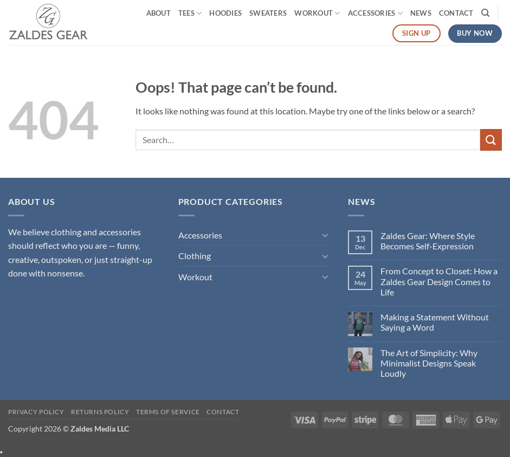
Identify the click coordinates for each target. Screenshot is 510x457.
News (420, 13)
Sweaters (268, 13)
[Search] (485, 13)
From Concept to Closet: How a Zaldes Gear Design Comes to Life (439, 281)
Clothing (194, 255)
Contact (456, 13)
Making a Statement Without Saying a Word (434, 322)
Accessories (375, 13)
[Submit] (491, 139)
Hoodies (225, 13)
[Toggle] (325, 234)
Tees (190, 13)
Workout (317, 13)
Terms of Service (168, 412)
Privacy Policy (36, 412)
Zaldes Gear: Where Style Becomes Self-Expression (427, 240)
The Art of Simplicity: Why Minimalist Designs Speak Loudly (428, 362)
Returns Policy (100, 412)
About (158, 13)
